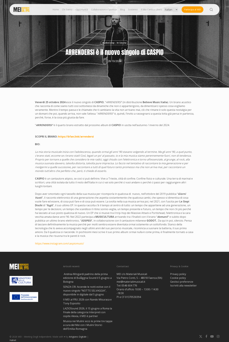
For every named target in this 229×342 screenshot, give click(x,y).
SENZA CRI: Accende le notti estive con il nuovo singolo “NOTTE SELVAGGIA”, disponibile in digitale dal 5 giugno (86, 290)
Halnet (13, 340)
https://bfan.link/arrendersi (76, 136)
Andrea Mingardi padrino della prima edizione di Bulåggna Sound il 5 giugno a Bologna (87, 277)
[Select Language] (171, 9)
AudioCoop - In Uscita (114, 42)
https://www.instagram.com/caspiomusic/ (59, 243)
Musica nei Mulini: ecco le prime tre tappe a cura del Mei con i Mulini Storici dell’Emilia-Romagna (87, 325)
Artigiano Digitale (78, 336)
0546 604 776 (129, 285)
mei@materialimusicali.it (131, 281)
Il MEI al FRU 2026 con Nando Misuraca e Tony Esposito (87, 301)
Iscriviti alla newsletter (183, 285)
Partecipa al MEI (192, 9)
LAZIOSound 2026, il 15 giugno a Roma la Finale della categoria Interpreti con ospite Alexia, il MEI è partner (87, 312)
